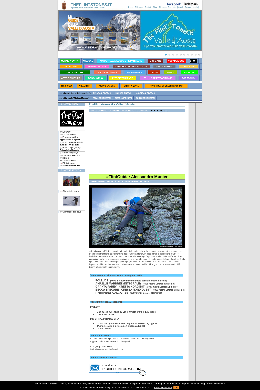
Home (130, 7)
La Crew (68, 133)
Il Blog (68, 159)
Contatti (148, 7)
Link (174, 7)
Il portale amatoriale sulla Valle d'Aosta (88, 7)
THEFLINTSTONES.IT (91, 4)
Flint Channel (70, 164)
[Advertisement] (137, 143)
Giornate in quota (69, 191)
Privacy (188, 7)
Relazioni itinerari (102, 93)
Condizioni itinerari (145, 93)
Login (195, 7)
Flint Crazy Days (70, 154)
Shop (155, 7)
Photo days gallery (70, 148)
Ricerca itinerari (124, 93)
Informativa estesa (163, 387)
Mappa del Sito (165, 7)
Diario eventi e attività (72, 143)
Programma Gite (70, 138)
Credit (180, 7)
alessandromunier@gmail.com (109, 349)
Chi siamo (139, 7)
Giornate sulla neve (70, 212)
